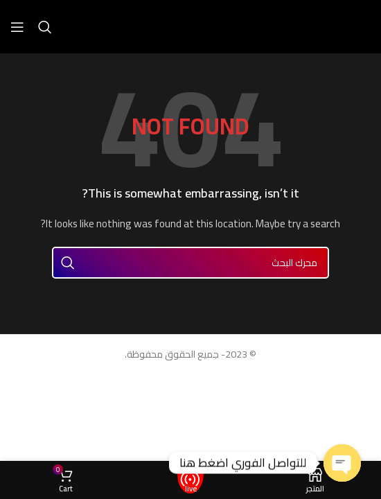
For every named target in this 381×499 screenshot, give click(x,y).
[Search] (45, 27)
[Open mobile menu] (17, 27)
